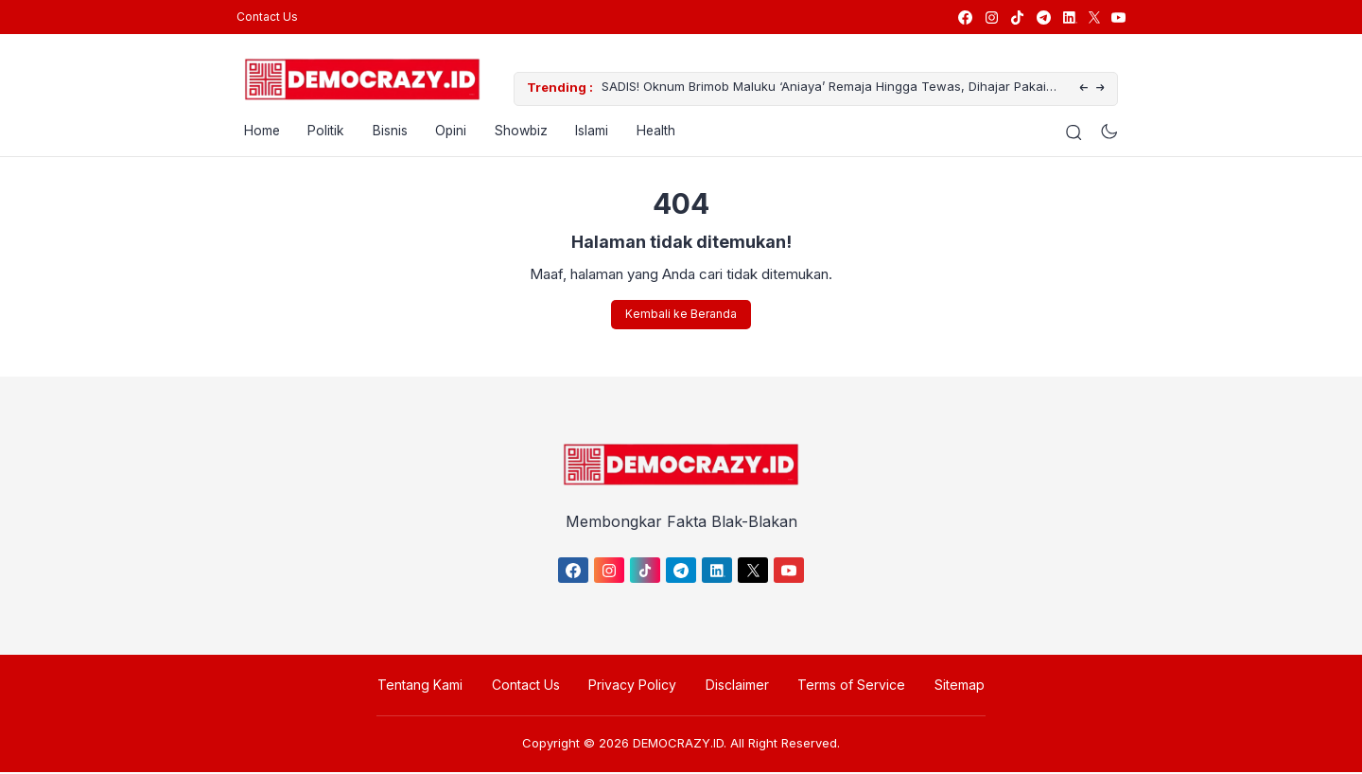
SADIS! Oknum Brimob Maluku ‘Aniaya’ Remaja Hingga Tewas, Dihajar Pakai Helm (816, 89)
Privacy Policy (633, 686)
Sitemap (956, 686)
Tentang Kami (423, 686)
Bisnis (384, 132)
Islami (589, 132)
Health (654, 132)
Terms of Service (849, 686)
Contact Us (267, 16)
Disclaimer (736, 686)
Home (254, 132)
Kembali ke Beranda (681, 315)
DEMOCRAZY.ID (678, 744)
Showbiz (518, 132)
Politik (320, 132)
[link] (964, 17)
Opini (446, 132)
